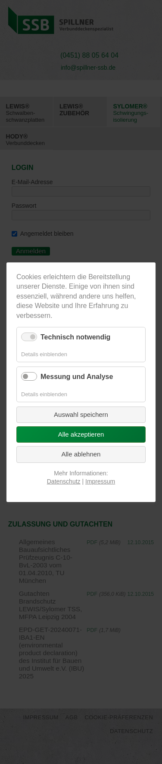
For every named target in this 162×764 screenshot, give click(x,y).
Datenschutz (64, 481)
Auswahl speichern (81, 414)
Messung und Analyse (76, 376)
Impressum (100, 481)
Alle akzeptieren (81, 434)
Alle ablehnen (81, 454)
